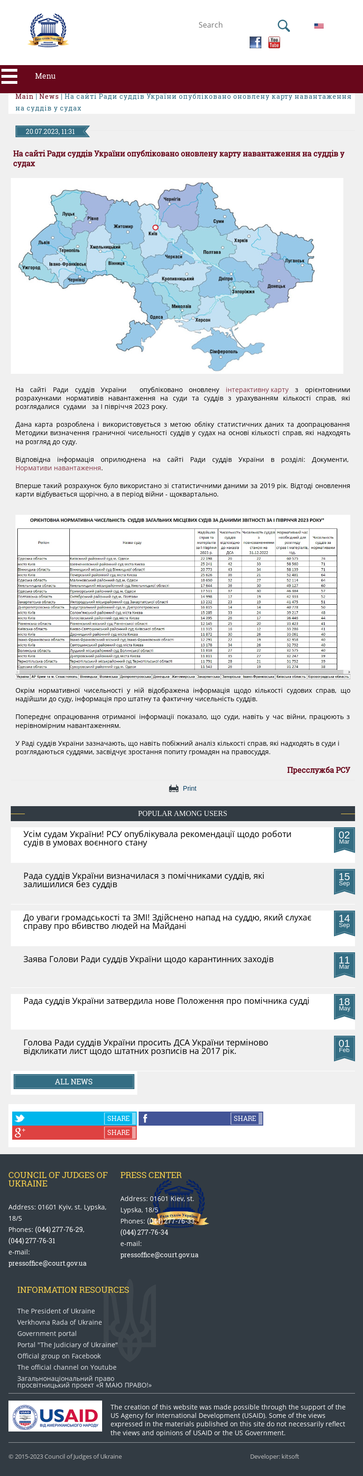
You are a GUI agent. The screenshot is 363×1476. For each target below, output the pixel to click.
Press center (151, 1175)
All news (74, 1081)
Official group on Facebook (59, 1356)
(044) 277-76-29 (59, 1229)
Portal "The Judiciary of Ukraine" (67, 1345)
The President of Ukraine (56, 1311)
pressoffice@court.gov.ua (47, 1263)
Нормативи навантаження (58, 468)
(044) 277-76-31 (31, 1240)
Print (190, 788)
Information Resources (73, 1289)
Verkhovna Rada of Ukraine (59, 1322)
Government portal (47, 1333)
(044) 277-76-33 (171, 1220)
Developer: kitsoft (274, 1457)
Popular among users (182, 813)
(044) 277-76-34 (144, 1232)
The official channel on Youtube (67, 1367)
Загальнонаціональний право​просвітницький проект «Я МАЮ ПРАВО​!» (84, 1381)
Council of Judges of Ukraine (58, 1179)
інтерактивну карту (257, 390)
